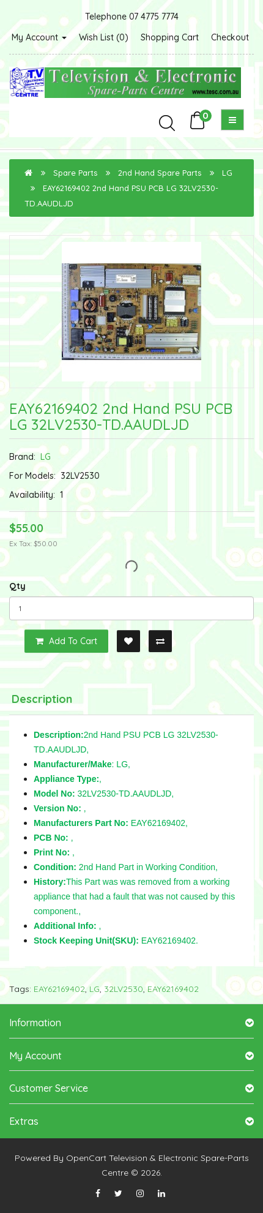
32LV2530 (123, 988)
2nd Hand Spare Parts (159, 173)
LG (227, 173)
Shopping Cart (170, 37)
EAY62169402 (59, 988)
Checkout (230, 37)
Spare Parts (75, 173)
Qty (17, 585)
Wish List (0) (103, 37)
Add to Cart (66, 641)
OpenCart (86, 1157)
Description (42, 699)
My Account (39, 37)
